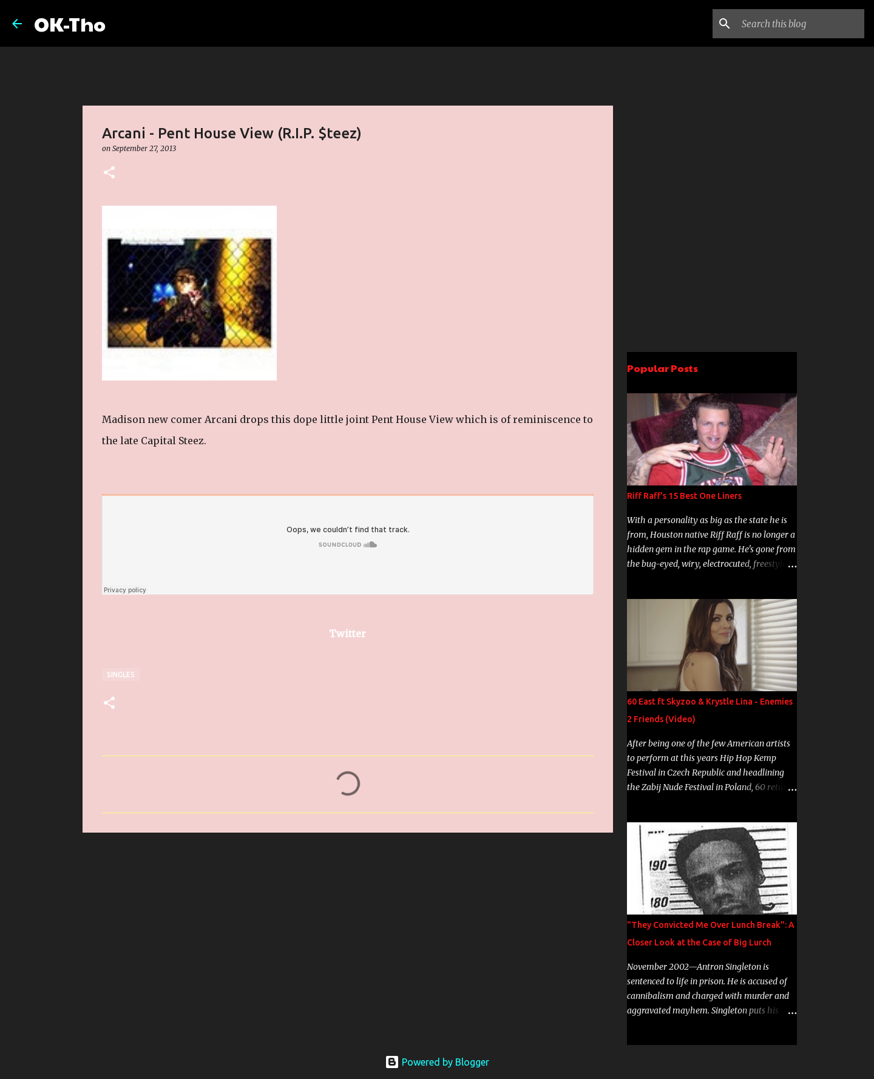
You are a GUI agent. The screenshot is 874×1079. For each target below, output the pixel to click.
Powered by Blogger (437, 1062)
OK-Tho (70, 23)
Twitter (347, 633)
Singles (121, 674)
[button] (109, 173)
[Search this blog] (800, 23)
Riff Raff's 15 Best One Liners (684, 496)
